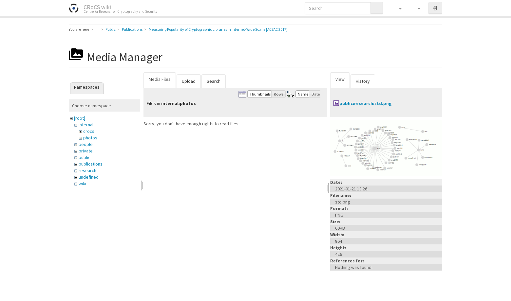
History (363, 81)
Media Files (160, 79)
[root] (79, 118)
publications (91, 164)
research (87, 170)
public (84, 157)
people (86, 144)
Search (213, 81)
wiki (82, 183)
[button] (397, 8)
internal (86, 125)
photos (90, 138)
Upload (189, 81)
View (340, 79)
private (86, 151)
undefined (89, 177)
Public (110, 29)
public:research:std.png (365, 103)
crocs (88, 131)
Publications (132, 29)
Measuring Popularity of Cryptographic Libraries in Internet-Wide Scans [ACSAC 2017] (218, 29)
